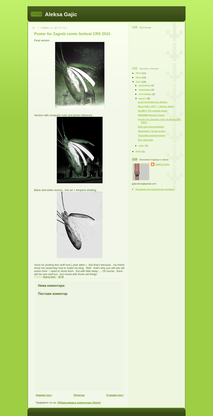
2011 (139, 81)
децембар (145, 85)
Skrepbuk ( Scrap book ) (152, 131)
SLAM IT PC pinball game (152, 110)
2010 (139, 151)
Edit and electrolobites (151, 126)
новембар (145, 89)
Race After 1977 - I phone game (156, 106)
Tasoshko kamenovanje (151, 135)
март (142, 145)
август (143, 98)
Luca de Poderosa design (152, 102)
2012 (139, 77)
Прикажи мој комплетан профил (154, 189)
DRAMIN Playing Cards (151, 115)
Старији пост (115, 395)
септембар (145, 94)
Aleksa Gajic (61, 14)
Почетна (79, 395)
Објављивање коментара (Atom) (79, 402)
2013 (139, 73)
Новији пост (44, 395)
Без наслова (145, 139)
